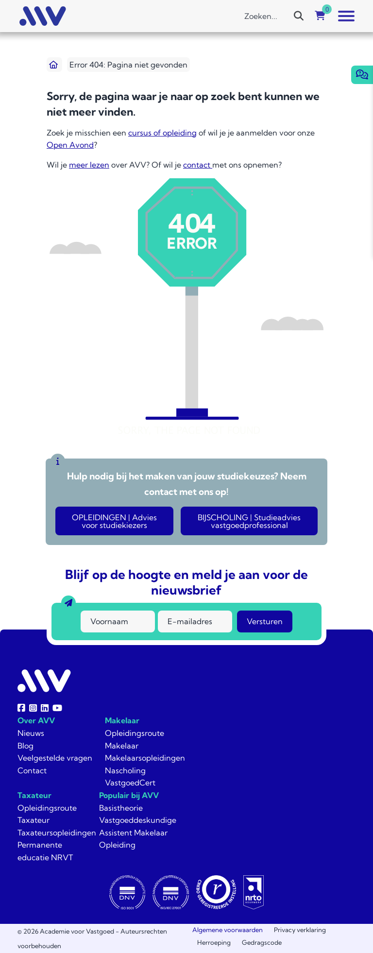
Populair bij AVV (129, 795)
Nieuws (30, 733)
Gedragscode (262, 942)
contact (197, 165)
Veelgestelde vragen (54, 758)
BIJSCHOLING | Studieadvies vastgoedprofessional (249, 521)
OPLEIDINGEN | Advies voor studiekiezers (114, 521)
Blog (25, 745)
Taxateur (34, 795)
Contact (32, 770)
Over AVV (36, 720)
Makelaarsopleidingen (145, 758)
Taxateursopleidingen (56, 832)
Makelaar (122, 720)
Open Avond (70, 145)
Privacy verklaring (300, 930)
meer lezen (89, 165)
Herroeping (214, 942)
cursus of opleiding (162, 132)
